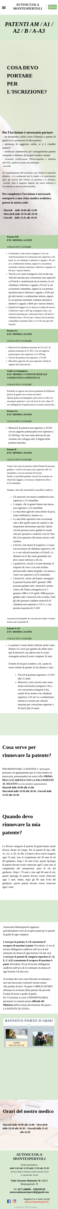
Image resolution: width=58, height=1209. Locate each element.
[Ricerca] (47, 7)
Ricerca (52, 7)
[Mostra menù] (3, 7)
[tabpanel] (31, 81)
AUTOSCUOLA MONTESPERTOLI (27, 6)
